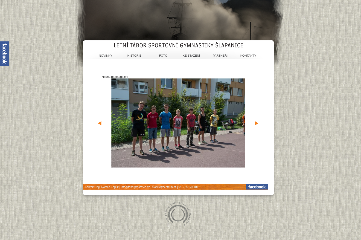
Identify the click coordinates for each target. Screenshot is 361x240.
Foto (163, 55)
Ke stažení (191, 55)
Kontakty (248, 55)
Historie (134, 55)
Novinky (105, 55)
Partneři (220, 55)
